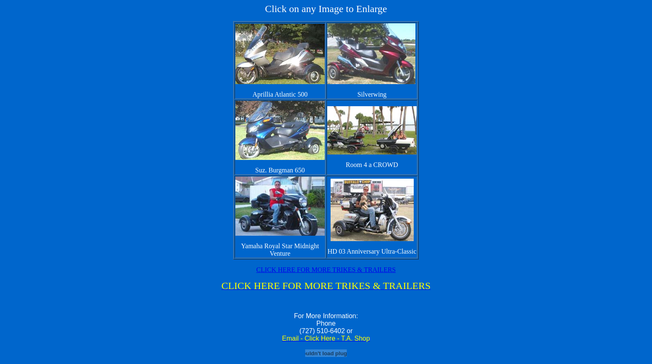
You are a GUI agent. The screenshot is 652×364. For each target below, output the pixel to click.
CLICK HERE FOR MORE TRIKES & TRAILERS (325, 269)
